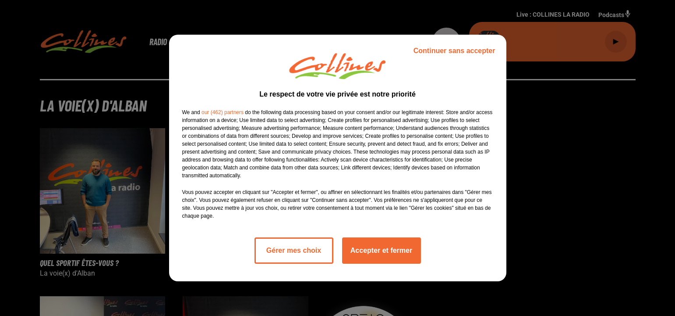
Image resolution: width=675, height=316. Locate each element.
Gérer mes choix (293, 250)
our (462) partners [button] (222, 112)
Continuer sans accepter (454, 50)
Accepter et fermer (381, 250)
